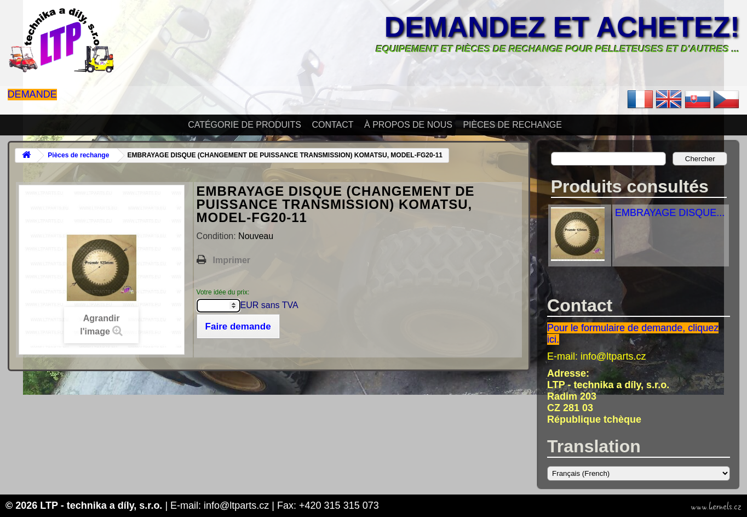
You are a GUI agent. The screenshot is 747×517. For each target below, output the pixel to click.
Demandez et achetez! (562, 27)
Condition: (218, 236)
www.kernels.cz (716, 506)
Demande (32, 94)
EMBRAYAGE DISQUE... (670, 212)
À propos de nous (408, 124)
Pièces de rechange (512, 124)
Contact (332, 124)
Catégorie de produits (244, 124)
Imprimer (231, 260)
